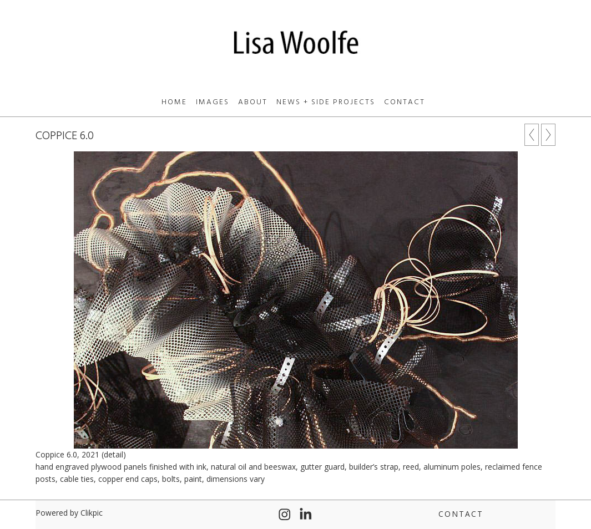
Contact (404, 102)
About (252, 102)
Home (174, 102)
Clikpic (91, 512)
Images (212, 102)
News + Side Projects (325, 102)
